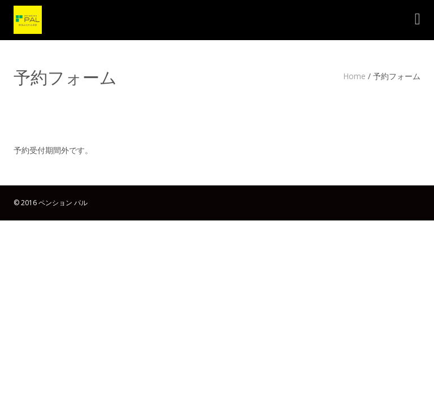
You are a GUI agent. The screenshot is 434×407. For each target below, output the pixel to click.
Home (354, 76)
